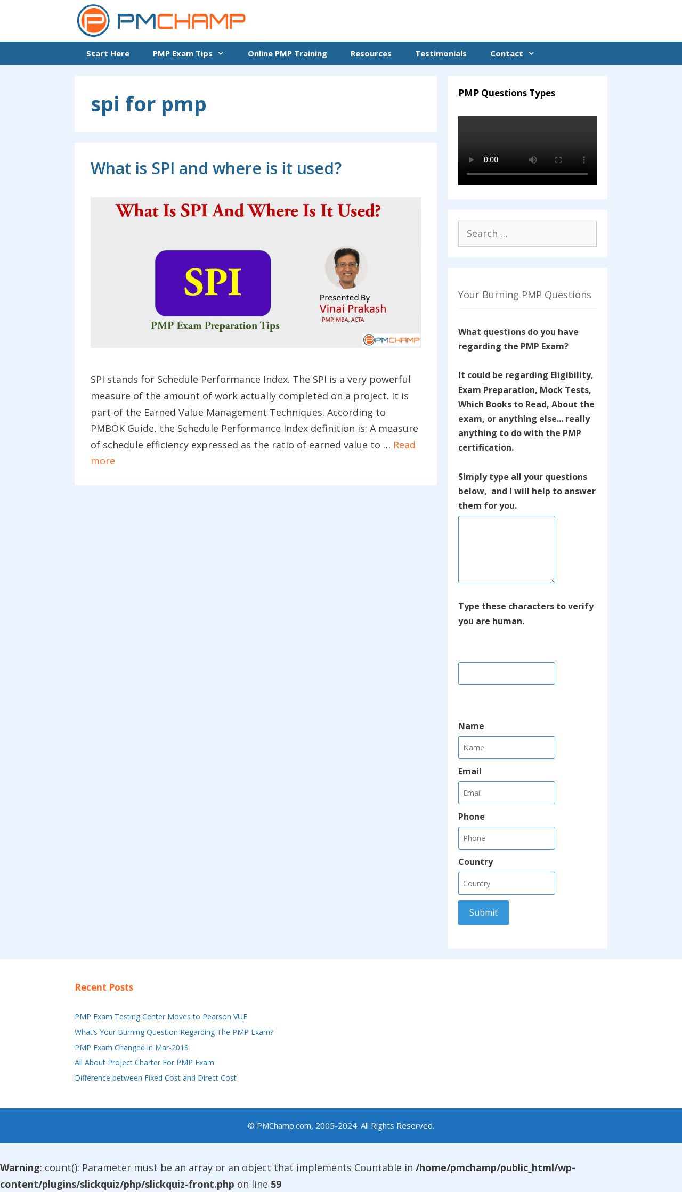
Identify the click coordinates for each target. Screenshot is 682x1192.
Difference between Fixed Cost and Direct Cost (156, 1078)
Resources (371, 53)
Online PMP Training (287, 53)
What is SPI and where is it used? (216, 168)
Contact (518, 53)
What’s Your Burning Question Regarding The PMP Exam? (174, 1032)
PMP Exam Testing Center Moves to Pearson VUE (161, 1016)
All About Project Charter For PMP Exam (144, 1062)
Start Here (107, 53)
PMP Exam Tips (194, 53)
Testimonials (441, 53)
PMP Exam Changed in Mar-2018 (132, 1047)
